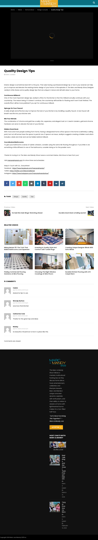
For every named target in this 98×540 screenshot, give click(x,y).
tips (32, 196)
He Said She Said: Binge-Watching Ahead (27, 213)
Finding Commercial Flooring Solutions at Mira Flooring (15, 273)
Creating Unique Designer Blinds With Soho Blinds (79, 248)
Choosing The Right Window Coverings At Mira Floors (45, 273)
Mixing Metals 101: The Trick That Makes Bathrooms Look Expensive (16, 248)
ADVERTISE (56, 427)
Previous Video (9, 207)
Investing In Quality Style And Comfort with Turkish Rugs (46, 248)
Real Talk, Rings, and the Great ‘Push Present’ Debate (64, 467)
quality (24, 196)
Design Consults (42, 10)
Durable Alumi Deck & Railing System (72, 213)
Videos (20, 10)
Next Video (90, 207)
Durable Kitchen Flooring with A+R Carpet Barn (78, 273)
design (16, 196)
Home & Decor (29, 10)
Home (13, 10)
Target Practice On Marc (64, 507)
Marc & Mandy (10, 74)
